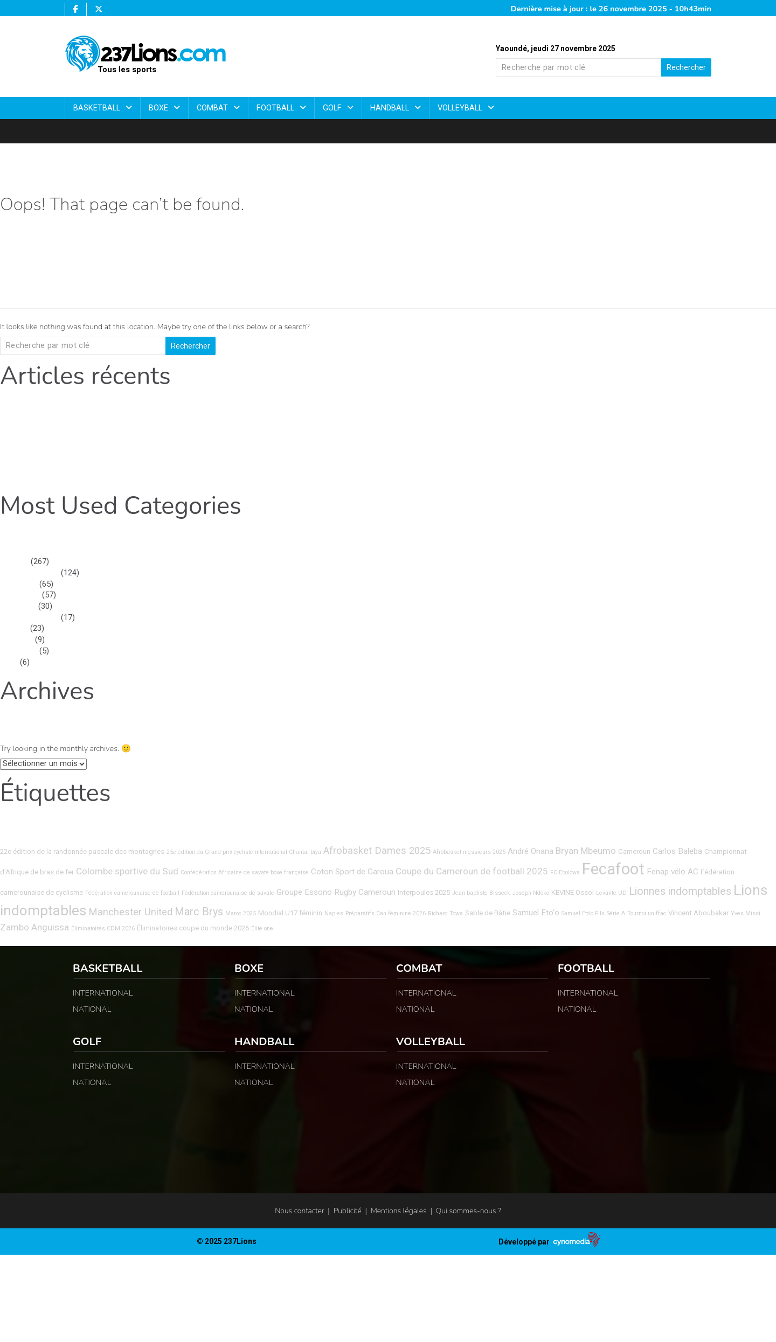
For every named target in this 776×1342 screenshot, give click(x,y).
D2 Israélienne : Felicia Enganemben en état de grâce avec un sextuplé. (124, 431)
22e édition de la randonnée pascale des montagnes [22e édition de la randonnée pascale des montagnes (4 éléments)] (82, 851)
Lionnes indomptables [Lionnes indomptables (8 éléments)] (680, 891)
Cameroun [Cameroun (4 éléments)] (634, 851)
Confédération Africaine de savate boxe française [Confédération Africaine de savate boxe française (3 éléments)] (245, 872)
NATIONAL (18, 584)
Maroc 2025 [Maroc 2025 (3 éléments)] (240, 913)
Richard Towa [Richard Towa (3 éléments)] (445, 913)
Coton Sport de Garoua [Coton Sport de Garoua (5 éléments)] (352, 872)
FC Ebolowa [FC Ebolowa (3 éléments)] (565, 872)
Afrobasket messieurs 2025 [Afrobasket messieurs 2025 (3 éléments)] (469, 852)
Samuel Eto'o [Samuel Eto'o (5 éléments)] (535, 912)
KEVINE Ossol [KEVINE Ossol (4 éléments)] (572, 892)
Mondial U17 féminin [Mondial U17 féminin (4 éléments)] (290, 913)
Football (276, 108)
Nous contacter (299, 1211)
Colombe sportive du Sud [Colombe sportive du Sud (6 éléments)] (127, 871)
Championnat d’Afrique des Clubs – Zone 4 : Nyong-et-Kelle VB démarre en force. (143, 465)
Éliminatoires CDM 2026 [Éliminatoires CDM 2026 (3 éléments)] (103, 928)
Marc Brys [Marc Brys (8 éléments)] (199, 912)
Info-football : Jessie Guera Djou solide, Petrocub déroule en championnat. (132, 454)
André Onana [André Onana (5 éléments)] (530, 851)
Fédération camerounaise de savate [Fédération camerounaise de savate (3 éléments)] (228, 892)
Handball (390, 108)
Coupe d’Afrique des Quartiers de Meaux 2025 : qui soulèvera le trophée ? (129, 443)
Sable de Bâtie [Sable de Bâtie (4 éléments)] (487, 913)
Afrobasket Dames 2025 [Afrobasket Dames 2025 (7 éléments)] (377, 851)
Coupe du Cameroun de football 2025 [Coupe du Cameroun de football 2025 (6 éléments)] (472, 871)
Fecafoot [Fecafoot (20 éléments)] (613, 869)
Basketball (97, 108)
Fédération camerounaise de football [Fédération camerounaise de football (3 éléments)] (132, 892)
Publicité (348, 1211)
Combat (213, 108)
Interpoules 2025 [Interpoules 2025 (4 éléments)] (424, 892)
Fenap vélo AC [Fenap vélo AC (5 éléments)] (672, 872)
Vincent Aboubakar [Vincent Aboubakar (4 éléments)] (698, 913)
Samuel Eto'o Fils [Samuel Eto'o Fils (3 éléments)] (583, 913)
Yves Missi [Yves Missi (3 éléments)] (745, 913)
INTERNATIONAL (29, 573)
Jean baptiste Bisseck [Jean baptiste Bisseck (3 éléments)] (481, 892)
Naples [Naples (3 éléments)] (333, 913)
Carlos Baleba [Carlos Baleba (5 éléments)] (677, 851)
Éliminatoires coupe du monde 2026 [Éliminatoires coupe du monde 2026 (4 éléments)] (193, 928)
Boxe (159, 108)
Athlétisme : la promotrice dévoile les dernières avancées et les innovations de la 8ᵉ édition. (161, 476)
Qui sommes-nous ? (468, 1211)
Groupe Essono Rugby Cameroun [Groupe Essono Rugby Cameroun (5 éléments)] (336, 892)
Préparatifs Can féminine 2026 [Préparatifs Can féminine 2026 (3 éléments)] (385, 913)
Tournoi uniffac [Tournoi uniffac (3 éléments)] (646, 913)
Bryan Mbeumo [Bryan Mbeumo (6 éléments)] (586, 850)
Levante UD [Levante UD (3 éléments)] (611, 892)
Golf (333, 108)
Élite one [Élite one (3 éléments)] (262, 928)
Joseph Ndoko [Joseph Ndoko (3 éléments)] (530, 892)
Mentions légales (399, 1211)
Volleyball (461, 108)
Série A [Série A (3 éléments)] (616, 913)
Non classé (20, 595)
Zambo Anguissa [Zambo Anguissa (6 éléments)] (34, 927)
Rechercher (686, 67)
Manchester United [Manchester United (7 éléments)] (130, 912)
